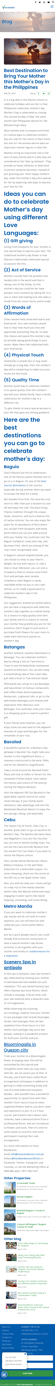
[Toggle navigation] (52, 6)
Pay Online (7, 1344)
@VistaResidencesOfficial (25, 1158)
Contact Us (7, 1337)
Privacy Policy (8, 1333)
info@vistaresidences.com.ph (27, 1154)
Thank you (6, 1340)
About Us (6, 1326)
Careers (5, 1330)
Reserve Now (8, 1348)
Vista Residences (25, 1384)
